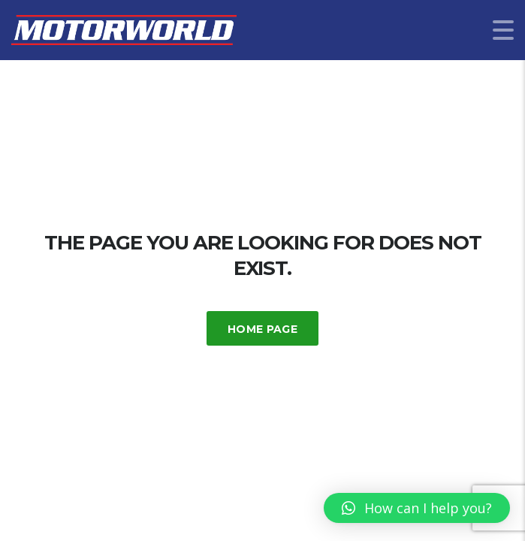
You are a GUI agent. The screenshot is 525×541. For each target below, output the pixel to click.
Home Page (262, 329)
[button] (417, 508)
